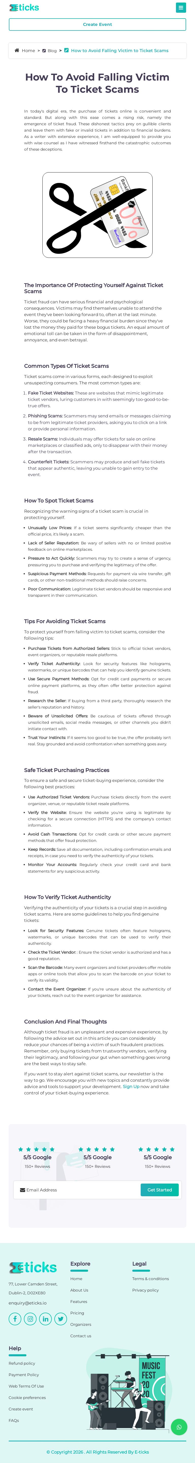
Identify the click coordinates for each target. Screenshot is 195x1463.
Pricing (77, 1313)
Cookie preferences (27, 1397)
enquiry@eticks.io (27, 1302)
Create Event (97, 24)
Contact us (80, 1335)
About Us (79, 1290)
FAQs (14, 1420)
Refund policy (22, 1363)
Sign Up (131, 1086)
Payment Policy (24, 1374)
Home (24, 50)
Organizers (80, 1324)
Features (78, 1301)
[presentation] (52, 1213)
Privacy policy (145, 1290)
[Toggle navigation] (181, 8)
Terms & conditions (150, 1278)
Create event (21, 1409)
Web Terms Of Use (26, 1386)
